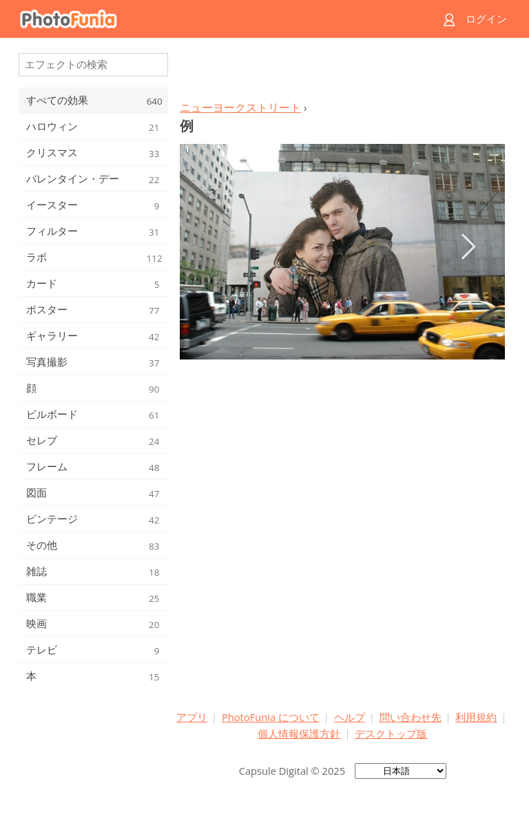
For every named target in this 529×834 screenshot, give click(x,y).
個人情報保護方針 (299, 733)
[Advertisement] (342, 73)
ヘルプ (349, 717)
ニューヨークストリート (240, 107)
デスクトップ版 (391, 733)
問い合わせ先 (411, 717)
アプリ (191, 717)
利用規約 (476, 717)
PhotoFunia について (271, 717)
